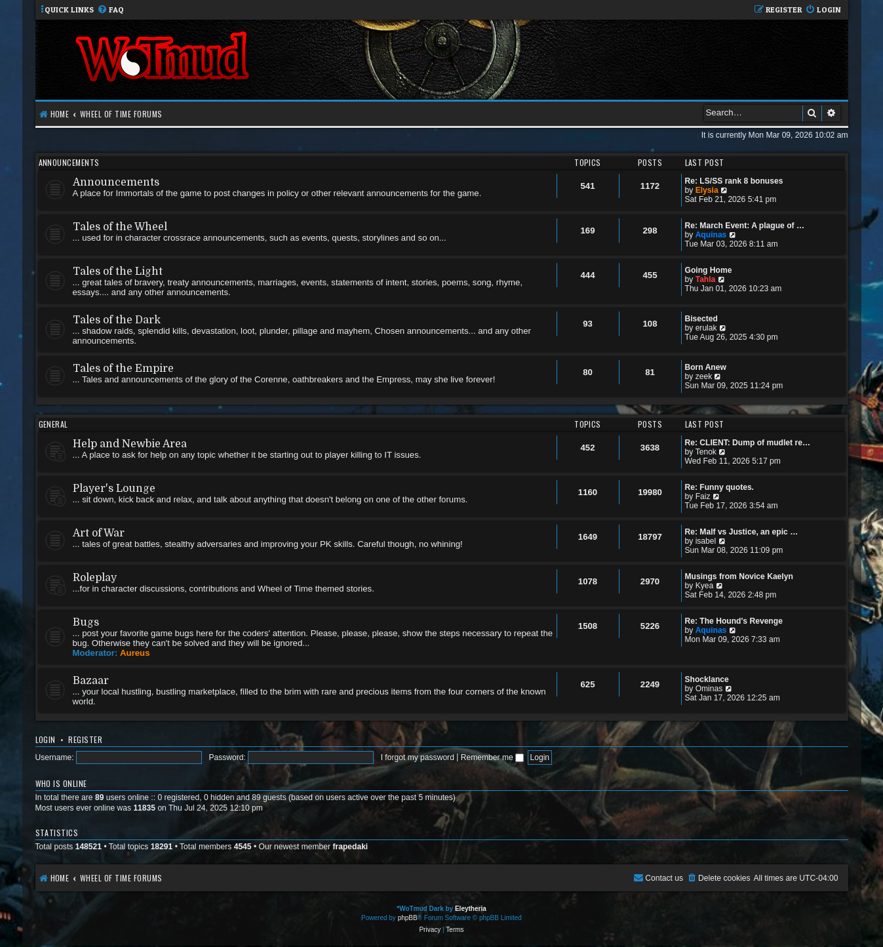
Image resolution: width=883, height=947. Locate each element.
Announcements (69, 162)
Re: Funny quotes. (719, 487)
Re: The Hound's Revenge (734, 621)
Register (85, 739)
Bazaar (91, 681)
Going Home (708, 270)
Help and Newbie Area (130, 444)
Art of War (99, 533)
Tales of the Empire (123, 368)
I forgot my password (417, 757)
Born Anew (705, 367)
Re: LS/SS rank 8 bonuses (734, 181)
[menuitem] (110, 10)
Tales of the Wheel (120, 227)
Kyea (705, 585)
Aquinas (711, 234)
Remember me (492, 757)
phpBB (408, 917)
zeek (704, 376)
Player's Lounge (114, 488)
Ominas (709, 688)
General (53, 424)
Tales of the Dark (117, 320)
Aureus (134, 653)
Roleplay (95, 578)
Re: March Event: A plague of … (745, 225)
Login (45, 739)
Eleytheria (470, 908)
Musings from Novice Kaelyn (739, 576)
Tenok (706, 451)
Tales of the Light (118, 271)
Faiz (703, 496)
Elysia (707, 190)
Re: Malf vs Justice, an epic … (741, 531)
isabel (706, 541)
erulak (706, 327)
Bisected (701, 318)
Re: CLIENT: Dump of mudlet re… (748, 442)
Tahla (706, 279)
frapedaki (350, 846)
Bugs (86, 622)
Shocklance (707, 679)
